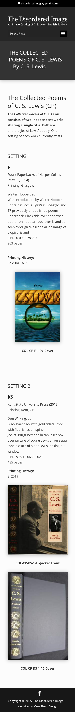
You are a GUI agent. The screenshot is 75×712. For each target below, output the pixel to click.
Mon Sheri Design (46, 706)
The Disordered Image (48, 701)
